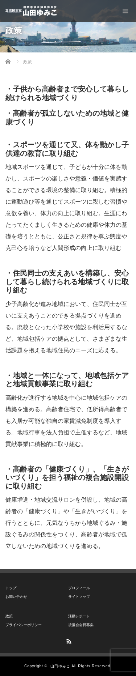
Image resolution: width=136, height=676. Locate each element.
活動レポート (79, 616)
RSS (68, 640)
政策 (9, 616)
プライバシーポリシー (23, 625)
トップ (10, 588)
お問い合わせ (16, 597)
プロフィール (79, 588)
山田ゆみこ (60, 666)
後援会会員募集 (81, 625)
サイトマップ (79, 597)
